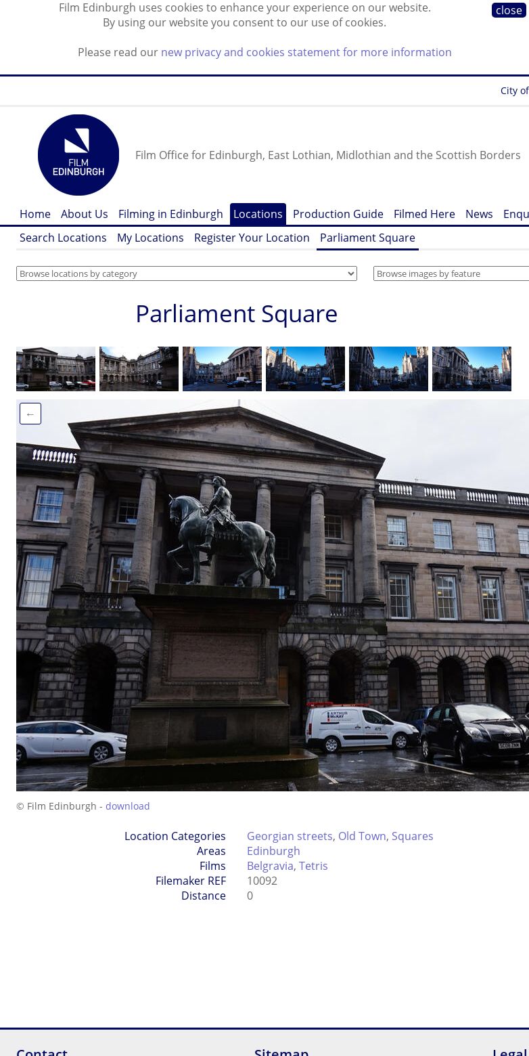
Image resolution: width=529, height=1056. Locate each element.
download (128, 805)
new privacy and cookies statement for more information (306, 52)
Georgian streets (290, 836)
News (479, 213)
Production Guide (338, 213)
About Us (84, 213)
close (509, 10)
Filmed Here (424, 213)
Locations (258, 213)
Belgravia (270, 865)
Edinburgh (273, 850)
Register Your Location (252, 237)
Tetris (313, 865)
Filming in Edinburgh (170, 213)
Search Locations (63, 237)
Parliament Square (367, 237)
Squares (413, 836)
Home (35, 213)
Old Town (362, 836)
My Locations (150, 237)
